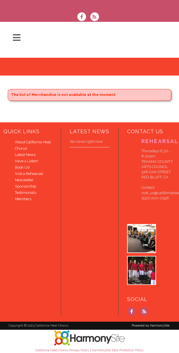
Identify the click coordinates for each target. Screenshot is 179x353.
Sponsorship (25, 186)
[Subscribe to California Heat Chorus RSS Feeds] (96, 17)
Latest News (25, 155)
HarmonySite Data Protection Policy (118, 350)
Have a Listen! (26, 161)
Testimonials (25, 192)
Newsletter (24, 180)
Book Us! (22, 167)
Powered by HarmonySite (151, 325)
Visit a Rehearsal (29, 173)
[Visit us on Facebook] (83, 17)
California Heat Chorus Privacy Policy (62, 350)
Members (23, 199)
